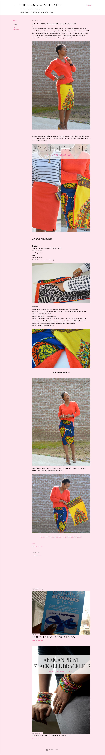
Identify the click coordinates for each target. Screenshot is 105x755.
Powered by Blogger (52, 750)
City (42, 12)
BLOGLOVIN (60, 537)
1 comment (39, 738)
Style (34, 12)
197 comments (39, 640)
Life (45, 12)
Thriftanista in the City (40, 5)
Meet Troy (28, 12)
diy (14, 27)
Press (50, 12)
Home (21, 12)
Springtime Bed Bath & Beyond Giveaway (53, 637)
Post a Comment (37, 555)
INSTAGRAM (69, 537)
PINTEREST (78, 537)
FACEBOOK (43, 537)
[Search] (89, 5)
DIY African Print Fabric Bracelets (51, 735)
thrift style (16, 29)
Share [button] (14, 20)
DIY (38, 12)
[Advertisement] (61, 572)
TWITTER (51, 537)
